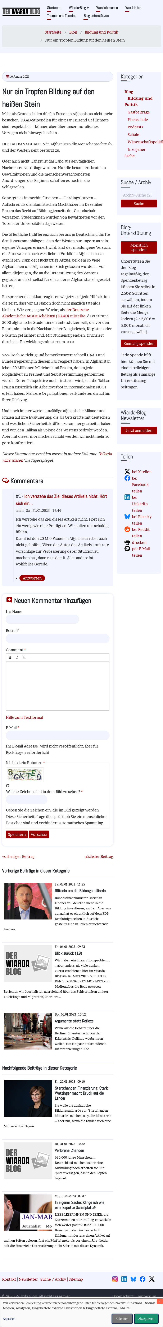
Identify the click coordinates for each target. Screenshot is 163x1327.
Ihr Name (14, 611)
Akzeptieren (146, 1318)
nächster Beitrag (99, 856)
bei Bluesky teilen (142, 519)
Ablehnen (122, 1318)
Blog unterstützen (96, 15)
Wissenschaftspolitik (140, 142)
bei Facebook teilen (140, 484)
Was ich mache (107, 7)
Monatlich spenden (139, 247)
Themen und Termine (61, 15)
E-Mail (11, 727)
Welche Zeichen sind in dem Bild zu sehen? (43, 791)
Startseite (54, 7)
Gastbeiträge (139, 112)
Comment (14, 650)
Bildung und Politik (101, 32)
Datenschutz (123, 1296)
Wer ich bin (133, 7)
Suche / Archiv (53, 1279)
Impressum (146, 1296)
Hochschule (138, 119)
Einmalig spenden (138, 343)
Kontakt (9, 1279)
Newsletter (28, 1279)
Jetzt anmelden (139, 430)
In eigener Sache (135, 152)
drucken (139, 542)
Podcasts (135, 127)
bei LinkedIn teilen (140, 503)
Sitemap (76, 1279)
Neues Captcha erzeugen (7, 785)
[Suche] (139, 195)
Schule (133, 134)
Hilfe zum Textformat (24, 717)
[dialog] (81, 1313)
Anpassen (9, 1318)
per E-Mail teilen (141, 552)
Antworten (32, 578)
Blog (73, 32)
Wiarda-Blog (79, 7)
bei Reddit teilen (141, 532)
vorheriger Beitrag (18, 856)
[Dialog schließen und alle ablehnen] (160, 1301)
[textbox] (57, 686)
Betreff (12, 630)
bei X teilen (141, 472)
